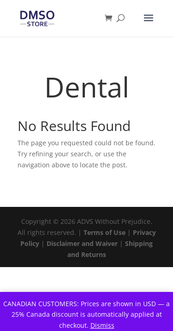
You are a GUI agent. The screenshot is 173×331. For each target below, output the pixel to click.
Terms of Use (104, 232)
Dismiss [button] (102, 325)
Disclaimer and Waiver (82, 243)
